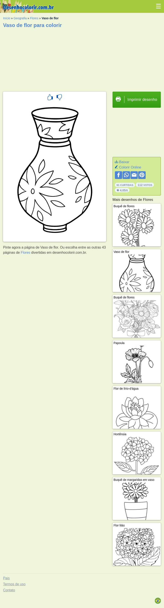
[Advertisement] (82, 58)
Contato (9, 590)
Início (6, 18)
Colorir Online (130, 167)
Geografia (19, 18)
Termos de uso (14, 584)
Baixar (124, 162)
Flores (34, 18)
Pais (6, 578)
